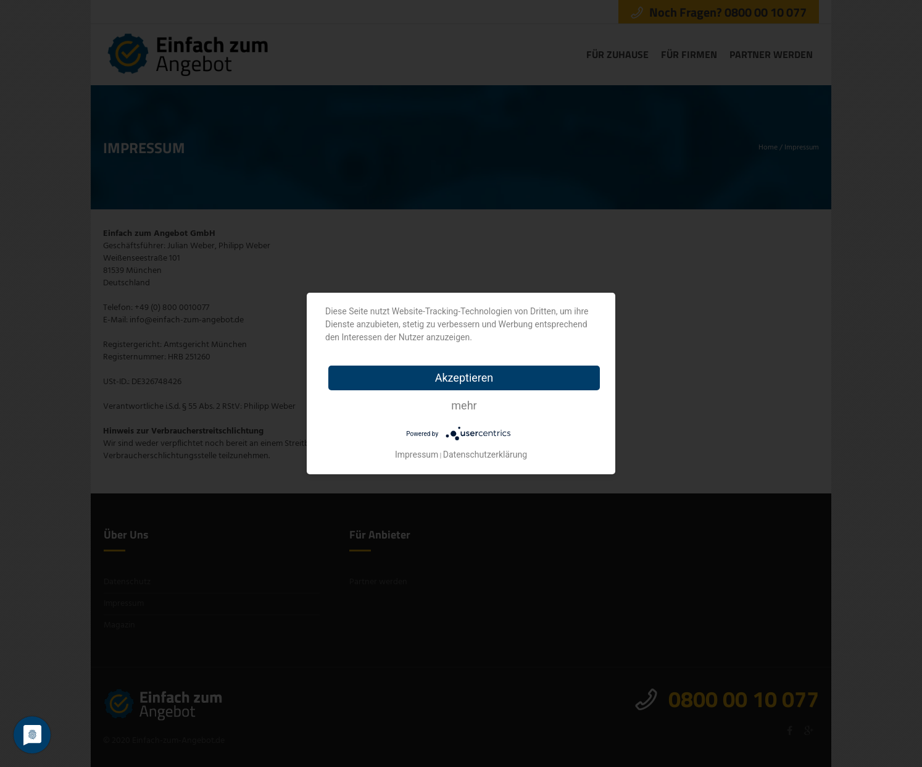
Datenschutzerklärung (485, 454)
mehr (463, 405)
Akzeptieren (464, 377)
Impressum (416, 454)
